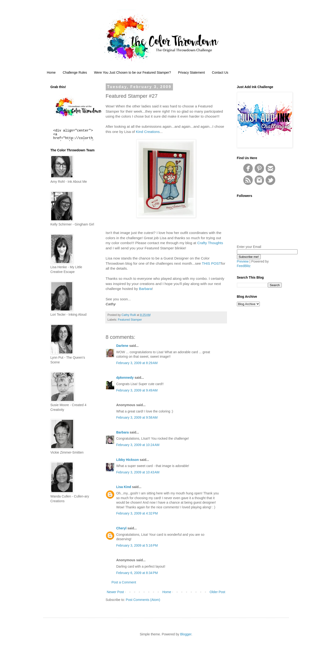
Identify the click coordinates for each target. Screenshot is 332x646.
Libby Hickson (127, 460)
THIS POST (211, 263)
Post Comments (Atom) (143, 600)
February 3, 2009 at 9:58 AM (137, 417)
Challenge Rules (75, 72)
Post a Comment (124, 582)
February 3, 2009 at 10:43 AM (138, 472)
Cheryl (121, 528)
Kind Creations (148, 132)
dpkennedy (125, 377)
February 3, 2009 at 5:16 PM (137, 545)
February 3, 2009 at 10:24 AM (138, 445)
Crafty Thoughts (210, 243)
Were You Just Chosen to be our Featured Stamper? (132, 72)
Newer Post (115, 592)
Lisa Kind (123, 487)
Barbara (145, 289)
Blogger (185, 634)
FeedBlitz (244, 266)
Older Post (217, 592)
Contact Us (220, 72)
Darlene (122, 346)
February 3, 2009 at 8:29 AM (137, 363)
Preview (243, 261)
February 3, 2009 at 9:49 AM (137, 390)
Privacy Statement (191, 72)
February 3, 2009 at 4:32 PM (137, 513)
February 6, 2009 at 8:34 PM (137, 573)
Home (51, 72)
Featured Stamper (130, 319)
